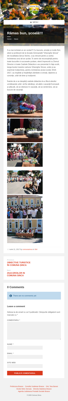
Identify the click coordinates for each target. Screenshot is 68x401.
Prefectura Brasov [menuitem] (16, 386)
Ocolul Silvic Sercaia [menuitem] (24, 389)
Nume (10, 344)
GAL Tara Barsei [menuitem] (52, 386)
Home (9, 39)
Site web (11, 363)
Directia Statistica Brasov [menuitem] (42, 389)
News (16, 39)
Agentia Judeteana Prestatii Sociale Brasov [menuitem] (34, 391)
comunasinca (27, 249)
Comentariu (13, 320)
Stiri (36, 249)
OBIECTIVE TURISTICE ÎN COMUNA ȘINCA (18, 263)
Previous (10, 260)
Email (10, 353)
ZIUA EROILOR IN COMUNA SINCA (16, 274)
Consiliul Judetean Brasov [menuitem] (34, 386)
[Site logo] (34, 15)
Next (9, 270)
